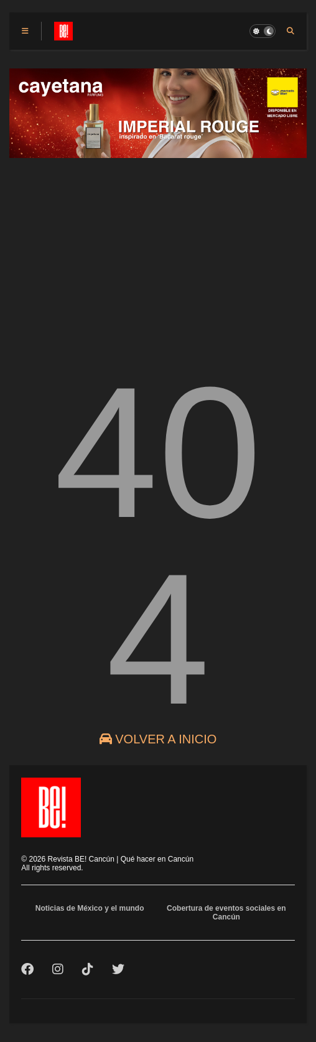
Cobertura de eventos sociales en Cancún (226, 912)
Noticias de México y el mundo (89, 908)
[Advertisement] (158, 253)
